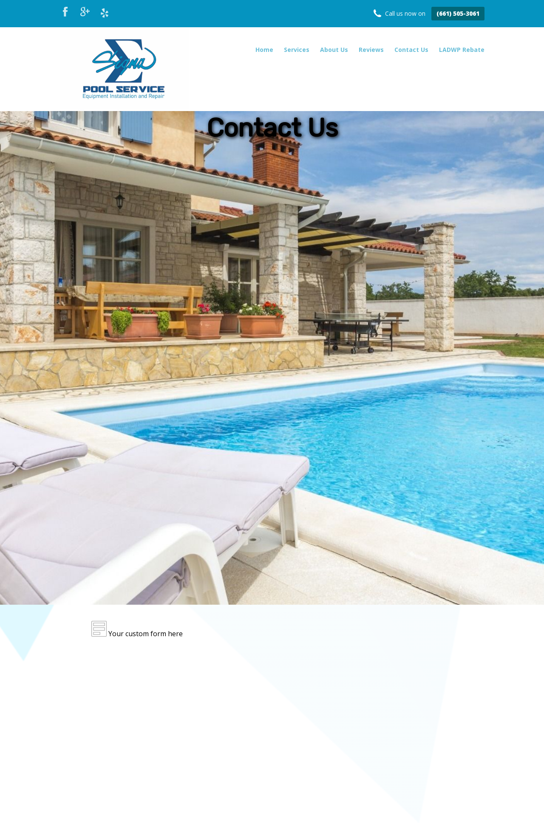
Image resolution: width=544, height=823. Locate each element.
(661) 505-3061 (457, 13)
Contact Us (411, 50)
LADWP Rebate (461, 50)
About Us (334, 50)
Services (296, 50)
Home (264, 50)
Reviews (371, 50)
